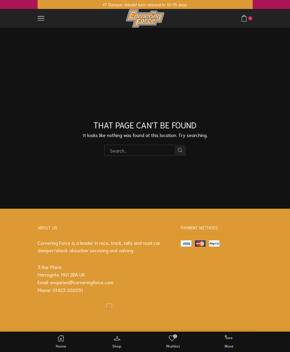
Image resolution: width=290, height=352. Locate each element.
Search (180, 150)
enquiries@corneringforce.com (81, 282)
